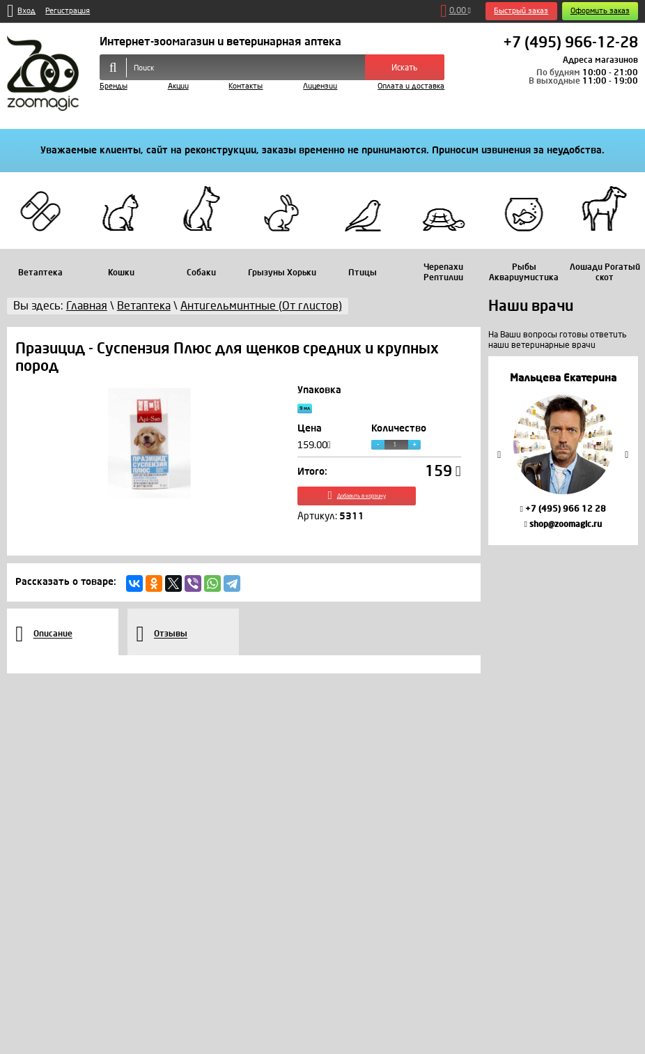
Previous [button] (499, 455)
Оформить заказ (600, 11)
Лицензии (320, 86)
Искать (404, 67)
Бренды (113, 86)
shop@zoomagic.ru (562, 524)
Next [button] (627, 455)
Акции (178, 86)
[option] (563, 450)
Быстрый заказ (521, 11)
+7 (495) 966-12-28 (570, 43)
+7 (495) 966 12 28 (562, 509)
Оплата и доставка (411, 86)
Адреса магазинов (600, 60)
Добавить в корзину (379, 507)
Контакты (245, 86)
